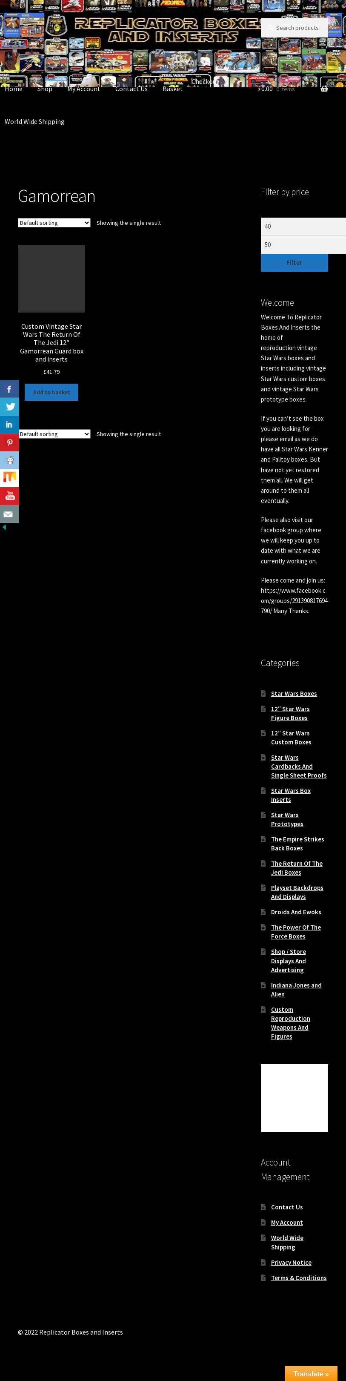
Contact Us (131, 88)
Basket (173, 88)
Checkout (205, 81)
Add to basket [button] (51, 392)
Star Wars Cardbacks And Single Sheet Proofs (299, 766)
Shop (44, 88)
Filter (294, 262)
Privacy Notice (291, 1262)
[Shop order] (54, 222)
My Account (83, 88)
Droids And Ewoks (296, 912)
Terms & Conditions (299, 1278)
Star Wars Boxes (294, 693)
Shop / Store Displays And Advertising (288, 960)
